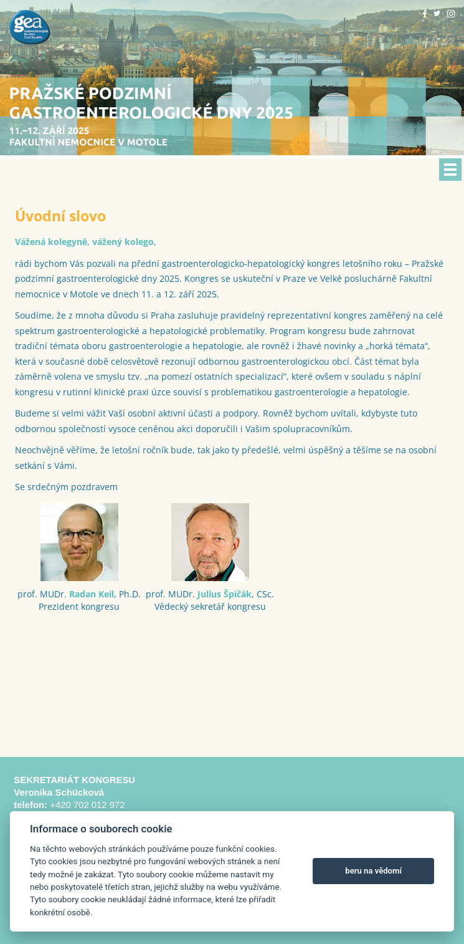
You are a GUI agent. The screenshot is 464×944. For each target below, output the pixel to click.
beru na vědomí (373, 870)
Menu (450, 169)
